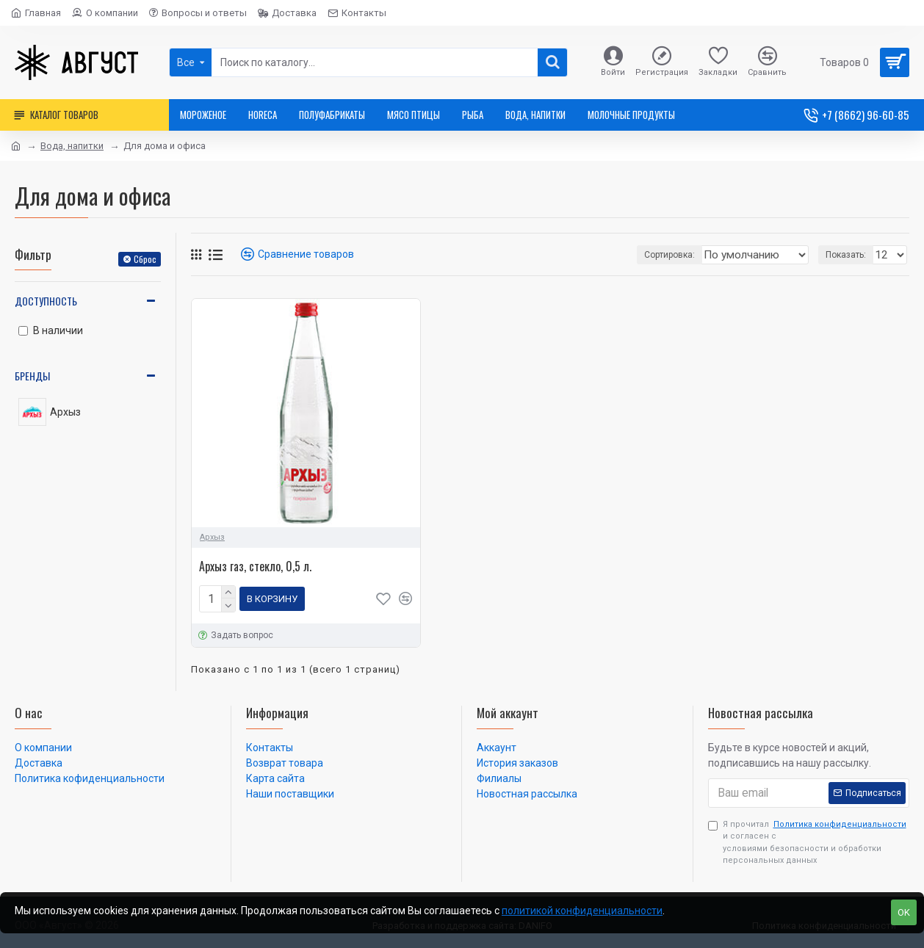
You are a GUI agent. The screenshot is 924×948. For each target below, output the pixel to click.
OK (904, 912)
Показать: (850, 255)
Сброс (145, 259)
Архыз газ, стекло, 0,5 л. (255, 566)
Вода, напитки (72, 145)
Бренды (32, 375)
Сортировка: (639, 255)
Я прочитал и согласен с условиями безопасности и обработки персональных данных (808, 839)
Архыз (212, 537)
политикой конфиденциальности (582, 910)
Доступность (46, 300)
